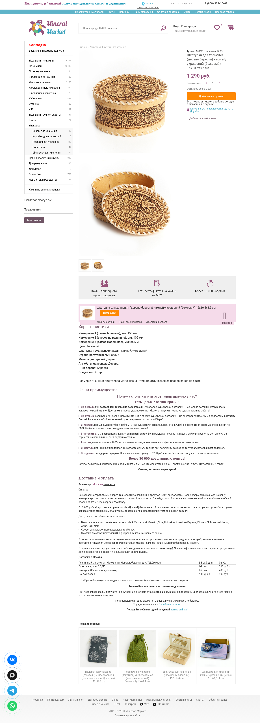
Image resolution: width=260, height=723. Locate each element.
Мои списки (34, 220)
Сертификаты (203, 11)
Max (144, 704)
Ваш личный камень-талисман (47, 50)
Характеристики (105, 322)
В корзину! (109, 313)
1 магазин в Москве (148, 7)
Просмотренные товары (89, 11)
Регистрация (188, 26)
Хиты (111, 11)
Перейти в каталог (170, 604)
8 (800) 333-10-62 (216, 3)
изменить (109, 484)
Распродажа (38, 45)
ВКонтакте (161, 704)
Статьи (200, 699)
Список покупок (38, 200)
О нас (187, 11)
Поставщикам (55, 699)
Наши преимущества (130, 322)
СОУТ (117, 704)
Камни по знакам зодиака (44, 189)
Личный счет (76, 699)
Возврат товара (224, 11)
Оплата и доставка (168, 11)
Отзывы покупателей (158, 699)
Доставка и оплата (156, 322)
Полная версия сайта (127, 715)
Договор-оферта (97, 699)
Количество (194, 83)
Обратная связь (218, 699)
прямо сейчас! (179, 609)
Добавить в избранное (202, 118)
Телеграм (130, 704)
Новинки (124, 11)
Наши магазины (143, 11)
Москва (150, 3)
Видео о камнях (100, 704)
